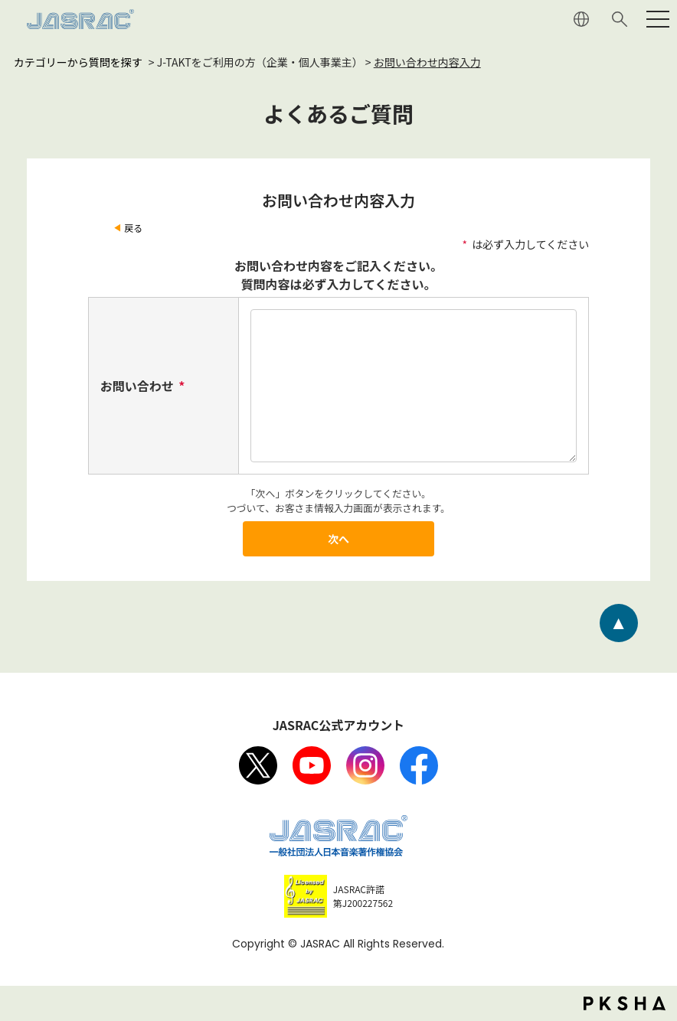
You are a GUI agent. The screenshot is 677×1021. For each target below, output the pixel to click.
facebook (419, 765)
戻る (133, 227)
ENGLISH (581, 19)
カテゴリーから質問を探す (78, 62)
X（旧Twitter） (258, 765)
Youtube (312, 765)
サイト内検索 (619, 19)
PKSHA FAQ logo (625, 1003)
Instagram (365, 765)
